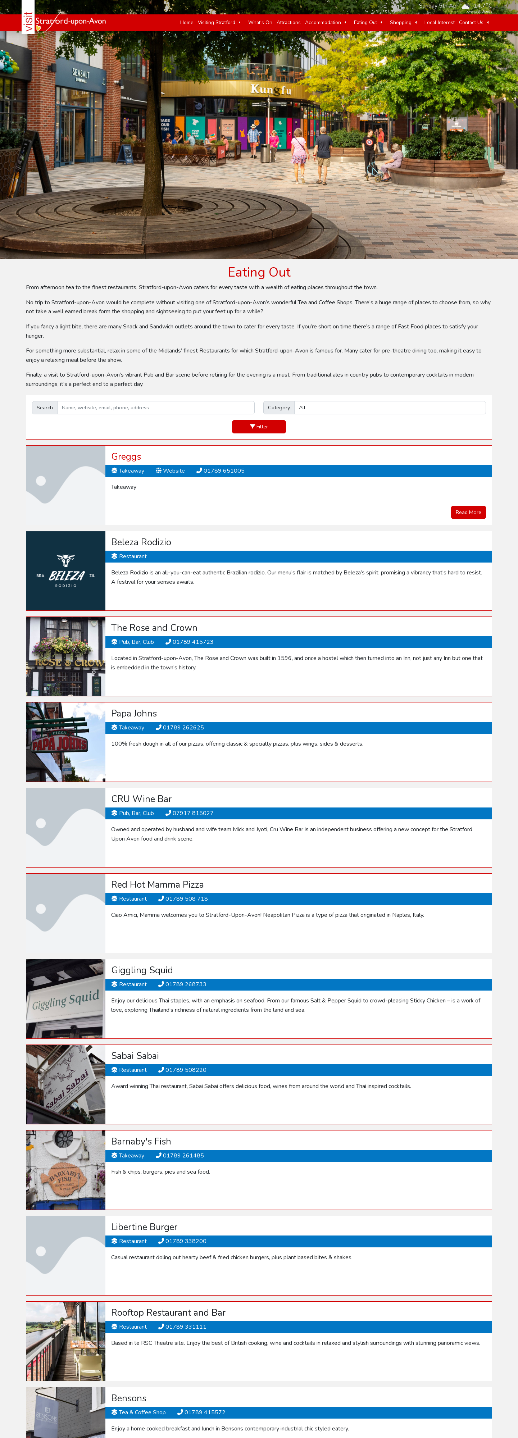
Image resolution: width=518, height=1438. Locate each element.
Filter (259, 426)
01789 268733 (182, 984)
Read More (468, 512)
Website (170, 471)
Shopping (401, 22)
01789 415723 (189, 642)
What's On (260, 22)
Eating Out (365, 22)
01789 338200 (182, 1241)
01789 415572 (201, 1412)
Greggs (126, 457)
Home (187, 22)
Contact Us (471, 22)
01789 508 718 (183, 899)
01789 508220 (182, 1070)
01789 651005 (220, 471)
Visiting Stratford (216, 22)
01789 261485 (180, 1156)
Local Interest (439, 22)
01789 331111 (182, 1327)
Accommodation (323, 22)
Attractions (289, 22)
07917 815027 (189, 813)
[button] (239, 22)
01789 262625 (180, 728)
